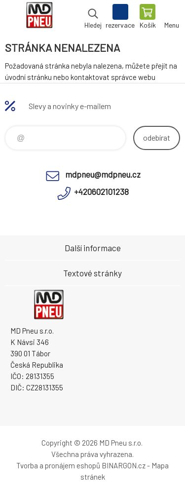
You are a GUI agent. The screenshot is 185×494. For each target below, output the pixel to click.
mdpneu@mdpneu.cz (103, 174)
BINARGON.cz (124, 465)
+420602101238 (101, 191)
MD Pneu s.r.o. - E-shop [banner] (39, 17)
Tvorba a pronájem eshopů (58, 465)
